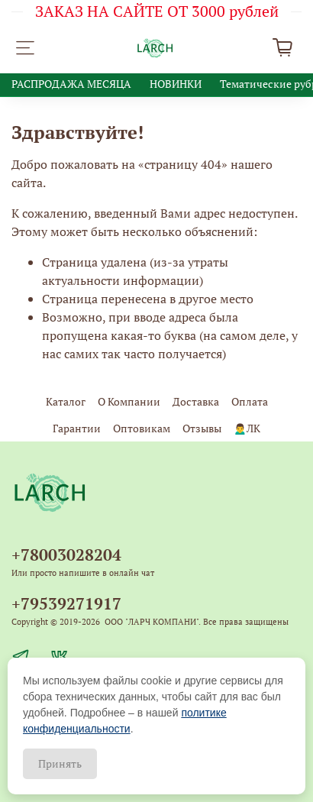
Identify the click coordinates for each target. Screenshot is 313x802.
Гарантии (77, 428)
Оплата (249, 401)
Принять (60, 763)
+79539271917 (66, 603)
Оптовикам (141, 428)
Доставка (196, 401)
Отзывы (201, 428)
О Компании (129, 401)
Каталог (66, 401)
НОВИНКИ (176, 83)
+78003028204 (66, 554)
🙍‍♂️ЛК (247, 428)
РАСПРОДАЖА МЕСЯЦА (71, 83)
